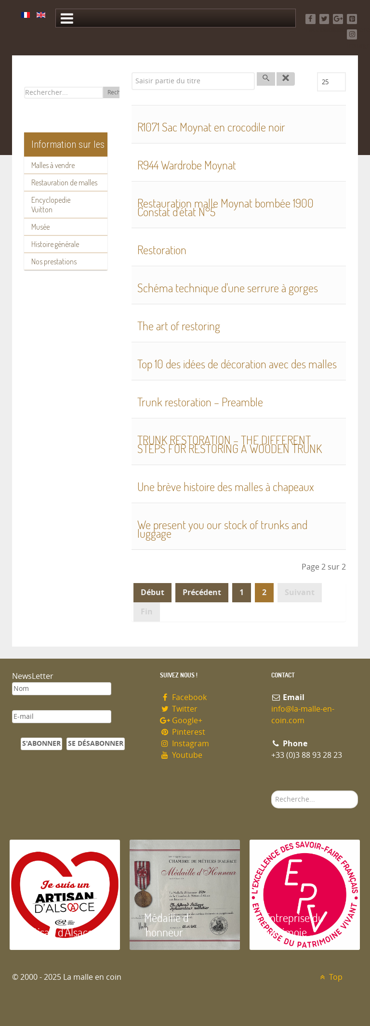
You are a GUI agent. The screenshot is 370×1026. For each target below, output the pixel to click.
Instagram (184, 743)
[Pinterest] (352, 19)
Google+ (181, 720)
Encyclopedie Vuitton (50, 204)
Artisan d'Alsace (58, 931)
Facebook (183, 697)
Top (330, 977)
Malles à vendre (53, 165)
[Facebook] (310, 19)
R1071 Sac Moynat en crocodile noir (211, 126)
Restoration (161, 249)
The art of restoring (178, 325)
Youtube (181, 755)
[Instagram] (352, 34)
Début (152, 592)
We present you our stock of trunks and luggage (222, 529)
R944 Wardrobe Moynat (186, 164)
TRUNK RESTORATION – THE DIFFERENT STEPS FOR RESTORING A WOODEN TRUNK (229, 444)
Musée (40, 227)
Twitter (179, 709)
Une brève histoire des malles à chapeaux (225, 486)
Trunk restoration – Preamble (200, 401)
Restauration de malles (64, 182)
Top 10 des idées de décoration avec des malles (237, 363)
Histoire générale (55, 244)
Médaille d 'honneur (166, 924)
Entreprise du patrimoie (294, 924)
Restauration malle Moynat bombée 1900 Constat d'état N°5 (225, 207)
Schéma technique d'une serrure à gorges (227, 287)
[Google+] (338, 19)
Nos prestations (54, 261)
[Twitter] (324, 19)
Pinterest (182, 732)
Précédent (202, 592)
